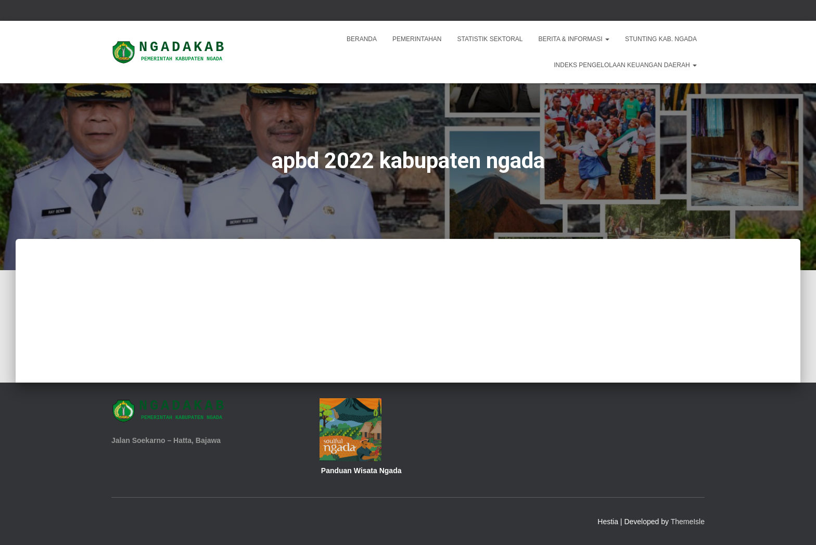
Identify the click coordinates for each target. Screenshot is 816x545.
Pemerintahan (416, 39)
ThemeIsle (688, 521)
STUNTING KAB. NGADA (661, 39)
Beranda (362, 39)
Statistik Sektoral (489, 39)
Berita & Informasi (574, 39)
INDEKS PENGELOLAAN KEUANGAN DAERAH (625, 65)
